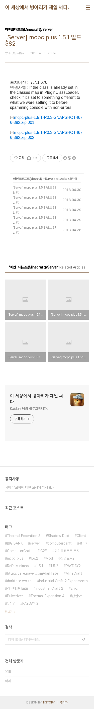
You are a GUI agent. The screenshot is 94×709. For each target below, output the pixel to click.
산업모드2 (67, 558)
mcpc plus (15, 558)
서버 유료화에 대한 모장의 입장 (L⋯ (29, 487)
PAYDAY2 (73, 566)
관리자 (64, 702)
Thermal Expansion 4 (47, 596)
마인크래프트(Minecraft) (27, 179)
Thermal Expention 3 (23, 536)
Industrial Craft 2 (49, 588)
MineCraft (74, 573)
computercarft (60, 543)
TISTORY (48, 702)
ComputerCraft (19, 551)
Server (49, 179)
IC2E (43, 551)
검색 (84, 639)
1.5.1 (39, 566)
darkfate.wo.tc (19, 581)
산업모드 (78, 596)
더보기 (9, 611)
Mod (49, 558)
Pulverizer (15, 596)
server (35, 543)
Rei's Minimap (18, 566)
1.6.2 (34, 558)
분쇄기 (83, 543)
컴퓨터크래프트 (17, 588)
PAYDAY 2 (30, 603)
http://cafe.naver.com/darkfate (32, 573)
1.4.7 (11, 603)
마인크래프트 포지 (66, 551)
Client (81, 536)
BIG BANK (15, 543)
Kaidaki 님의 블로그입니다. (29, 409)
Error (75, 588)
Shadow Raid (58, 536)
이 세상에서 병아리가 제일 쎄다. (37, 7)
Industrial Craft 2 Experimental (63, 581)
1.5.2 (54, 566)
